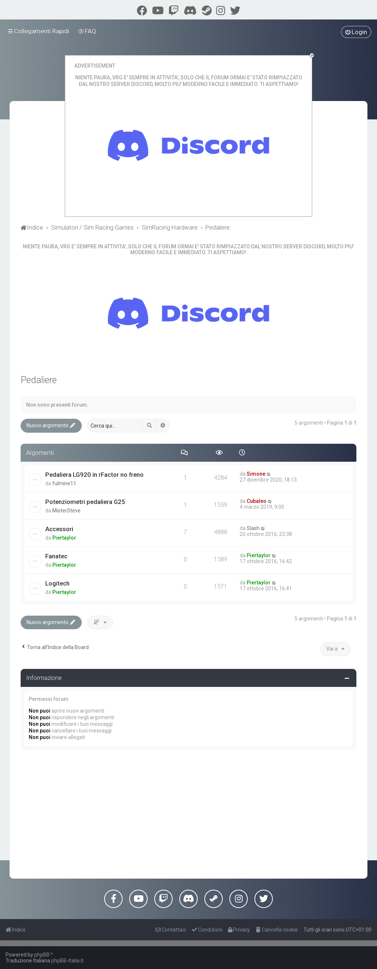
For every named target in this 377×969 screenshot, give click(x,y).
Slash (253, 528)
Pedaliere (39, 380)
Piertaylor (64, 538)
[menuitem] (87, 31)
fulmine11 (64, 483)
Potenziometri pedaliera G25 (85, 501)
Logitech (57, 583)
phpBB (42, 955)
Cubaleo (257, 501)
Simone (256, 474)
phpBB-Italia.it (67, 960)
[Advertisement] (189, 812)
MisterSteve (66, 511)
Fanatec (56, 556)
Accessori (59, 529)
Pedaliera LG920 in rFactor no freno (94, 474)
